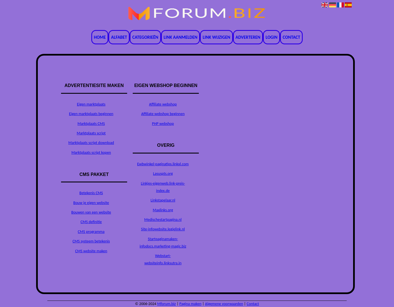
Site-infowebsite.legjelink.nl (163, 229)
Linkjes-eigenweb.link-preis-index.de (163, 187)
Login (272, 37)
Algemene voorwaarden (224, 303)
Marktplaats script (91, 133)
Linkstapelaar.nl (163, 200)
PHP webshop (163, 123)
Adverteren (248, 37)
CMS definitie (91, 221)
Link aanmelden (180, 37)
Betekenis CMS (91, 193)
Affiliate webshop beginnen (163, 113)
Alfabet (119, 37)
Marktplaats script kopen (91, 152)
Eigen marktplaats (91, 104)
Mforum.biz (166, 303)
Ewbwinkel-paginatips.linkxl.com (163, 164)
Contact (291, 37)
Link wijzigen (216, 37)
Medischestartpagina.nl (162, 219)
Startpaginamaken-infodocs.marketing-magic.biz (163, 243)
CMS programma (91, 231)
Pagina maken (190, 303)
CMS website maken (91, 251)
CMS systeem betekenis (91, 241)
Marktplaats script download (91, 142)
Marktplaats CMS (91, 123)
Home (100, 37)
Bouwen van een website (91, 212)
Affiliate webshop (163, 104)
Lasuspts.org (163, 173)
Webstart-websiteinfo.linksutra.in (162, 259)
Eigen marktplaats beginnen (91, 113)
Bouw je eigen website (91, 202)
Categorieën (145, 37)
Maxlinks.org (163, 210)
